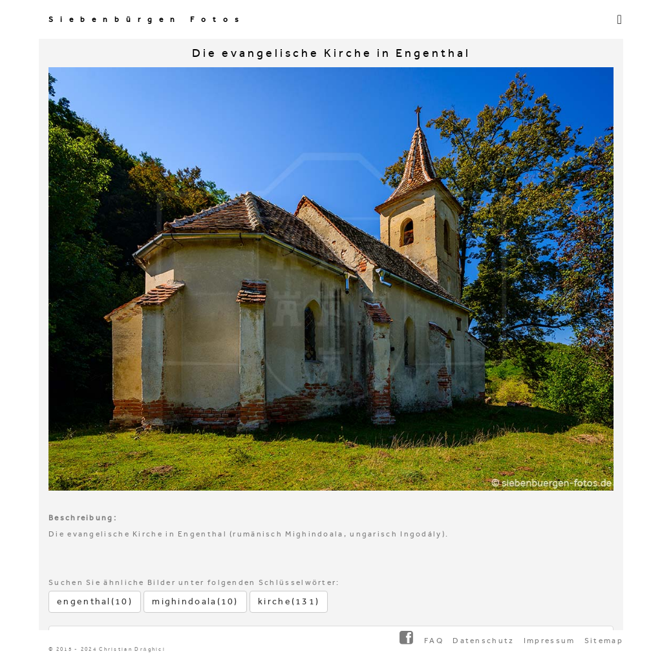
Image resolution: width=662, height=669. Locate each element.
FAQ (433, 640)
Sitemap (603, 640)
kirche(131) (288, 601)
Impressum (549, 640)
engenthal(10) (95, 601)
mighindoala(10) (195, 601)
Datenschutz (483, 640)
